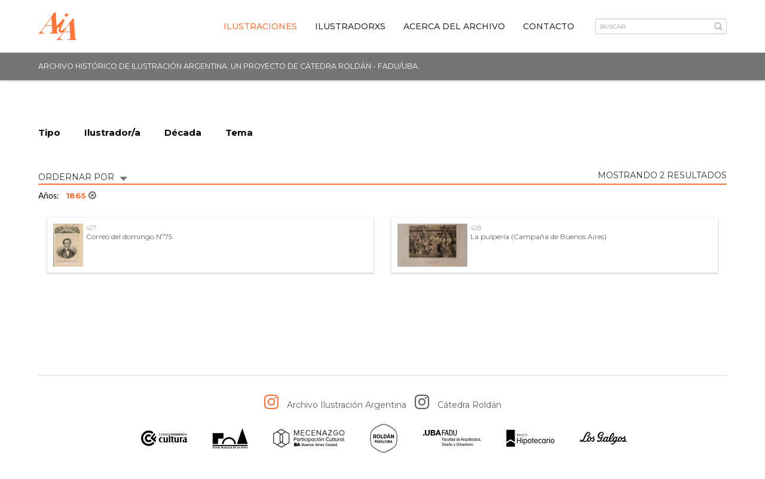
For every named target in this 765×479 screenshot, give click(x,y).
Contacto (548, 26)
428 (475, 228)
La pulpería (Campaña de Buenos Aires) (538, 236)
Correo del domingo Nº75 (129, 236)
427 (91, 228)
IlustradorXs (350, 26)
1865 (81, 195)
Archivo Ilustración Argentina (346, 404)
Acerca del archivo (454, 26)
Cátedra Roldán (469, 404)
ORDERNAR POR (82, 176)
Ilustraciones (260, 26)
